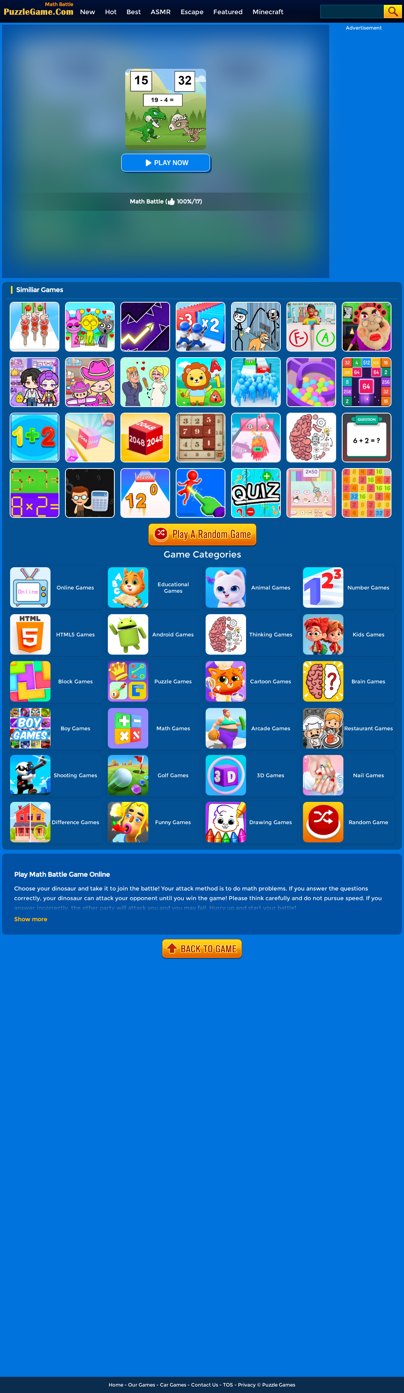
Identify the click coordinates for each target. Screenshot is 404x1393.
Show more (30, 919)
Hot (111, 12)
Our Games (141, 1385)
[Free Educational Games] (200, 360)
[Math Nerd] (90, 471)
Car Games (173, 1385)
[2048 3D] (90, 416)
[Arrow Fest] (256, 416)
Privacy (247, 1385)
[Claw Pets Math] (311, 471)
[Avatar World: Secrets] (34, 360)
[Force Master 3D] (200, 471)
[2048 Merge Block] (366, 360)
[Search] (351, 11)
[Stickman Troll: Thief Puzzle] (256, 305)
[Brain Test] (311, 416)
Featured (228, 12)
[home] (38, 11)
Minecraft (268, 12)
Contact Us (204, 1385)
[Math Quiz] (256, 471)
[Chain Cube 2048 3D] (145, 416)
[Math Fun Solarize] (366, 416)
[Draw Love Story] (145, 360)
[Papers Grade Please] (311, 305)
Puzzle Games (278, 1385)
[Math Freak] (34, 416)
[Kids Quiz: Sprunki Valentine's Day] (90, 305)
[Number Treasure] (200, 416)
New (87, 12)
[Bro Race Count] (256, 360)
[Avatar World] (90, 360)
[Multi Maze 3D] (311, 360)
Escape (192, 12)
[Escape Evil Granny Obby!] (366, 305)
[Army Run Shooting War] (200, 305)
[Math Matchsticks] (34, 471)
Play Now (165, 163)
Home (116, 1385)
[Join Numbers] (145, 471)
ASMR (161, 12)
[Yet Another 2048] (366, 471)
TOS (228, 1385)
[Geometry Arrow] (145, 305)
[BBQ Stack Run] (34, 305)
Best (133, 12)
